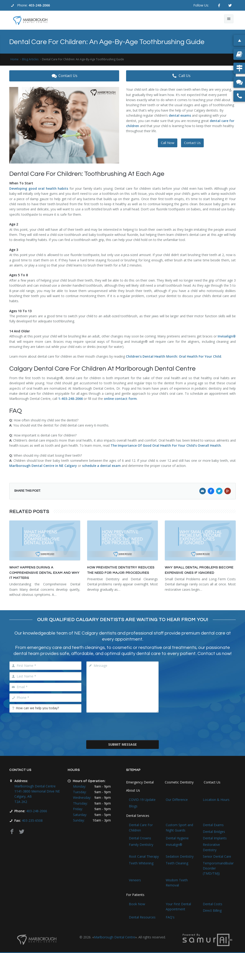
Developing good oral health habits (38, 188)
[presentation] (122, 726)
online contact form (120, 398)
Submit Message (122, 744)
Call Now (167, 143)
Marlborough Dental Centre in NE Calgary (43, 465)
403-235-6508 (32, 820)
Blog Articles (30, 59)
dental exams (180, 115)
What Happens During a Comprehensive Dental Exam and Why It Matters (44, 573)
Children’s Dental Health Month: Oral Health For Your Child (173, 356)
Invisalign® (227, 336)
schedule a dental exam (101, 465)
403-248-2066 (39, 5)
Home (14, 59)
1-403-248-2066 (70, 398)
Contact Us (64, 76)
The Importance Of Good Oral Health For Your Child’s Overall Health (166, 445)
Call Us (181, 76)
